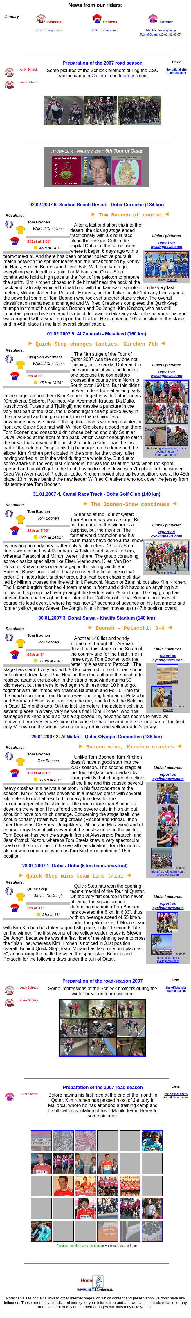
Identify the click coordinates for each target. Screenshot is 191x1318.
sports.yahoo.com (166, 454)
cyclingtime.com (166, 451)
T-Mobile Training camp (161, 30)
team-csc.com (133, 75)
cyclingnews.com (168, 961)
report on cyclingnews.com (166, 244)
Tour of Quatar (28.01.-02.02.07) (160, 34)
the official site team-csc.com (176, 71)
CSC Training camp (49, 30)
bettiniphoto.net (167, 957)
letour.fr (172, 280)
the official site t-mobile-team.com (176, 1096)
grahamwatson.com (171, 448)
